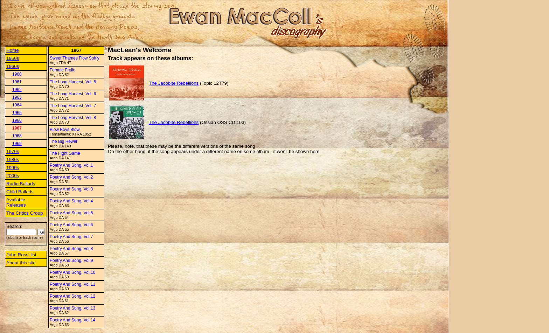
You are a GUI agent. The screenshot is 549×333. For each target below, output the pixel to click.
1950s (12, 58)
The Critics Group (24, 213)
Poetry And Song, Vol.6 (71, 224)
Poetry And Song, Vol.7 (71, 236)
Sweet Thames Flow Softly (74, 58)
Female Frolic (62, 70)
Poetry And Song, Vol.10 (72, 272)
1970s (12, 151)
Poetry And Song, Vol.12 (72, 296)
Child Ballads (20, 191)
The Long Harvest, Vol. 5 (73, 81)
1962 (17, 89)
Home (12, 50)
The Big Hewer (63, 141)
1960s (12, 66)
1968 (17, 135)
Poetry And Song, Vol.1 (71, 165)
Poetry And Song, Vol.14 (72, 320)
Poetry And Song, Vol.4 (71, 201)
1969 (17, 143)
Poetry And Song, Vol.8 (71, 248)
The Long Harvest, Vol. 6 (73, 93)
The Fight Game (65, 153)
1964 (17, 105)
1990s (12, 167)
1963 (17, 97)
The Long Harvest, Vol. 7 (73, 105)
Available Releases (16, 202)
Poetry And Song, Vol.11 (72, 284)
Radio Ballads (20, 183)
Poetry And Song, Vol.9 (71, 260)
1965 (17, 112)
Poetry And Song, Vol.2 (71, 177)
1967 (17, 128)
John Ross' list (21, 254)
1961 (17, 81)
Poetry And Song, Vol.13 (72, 308)
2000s (12, 175)
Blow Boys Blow (64, 129)
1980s (12, 159)
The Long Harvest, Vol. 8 (73, 117)
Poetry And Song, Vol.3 (71, 189)
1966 (17, 120)
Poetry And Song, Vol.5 (71, 212)
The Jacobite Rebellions (174, 83)
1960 (17, 74)
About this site (21, 262)
